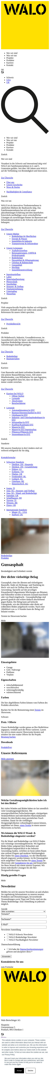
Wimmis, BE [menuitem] (11, 503)
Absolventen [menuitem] (17, 401)
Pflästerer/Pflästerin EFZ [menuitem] (22, 432)
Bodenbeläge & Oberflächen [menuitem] (24, 236)
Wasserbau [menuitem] (11, 294)
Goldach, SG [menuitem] (17, 479)
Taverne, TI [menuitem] (11, 500)
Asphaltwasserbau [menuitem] (19, 250)
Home (3, 1037)
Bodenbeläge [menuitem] (17, 258)
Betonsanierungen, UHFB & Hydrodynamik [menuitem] (24, 254)
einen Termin (25, 825)
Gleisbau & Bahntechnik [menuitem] (22, 262)
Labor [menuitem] (8, 277)
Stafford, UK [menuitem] (17, 515)
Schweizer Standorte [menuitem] (15, 462)
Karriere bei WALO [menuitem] (14, 393)
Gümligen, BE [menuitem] (18, 481)
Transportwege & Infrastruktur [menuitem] (25, 243)
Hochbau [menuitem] (15, 267)
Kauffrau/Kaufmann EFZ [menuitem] (22, 425)
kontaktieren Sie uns (24, 863)
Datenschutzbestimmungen (31, 949)
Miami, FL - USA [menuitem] (19, 512)
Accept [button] (19, 1071)
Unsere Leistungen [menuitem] (14, 248)
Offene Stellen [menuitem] (18, 396)
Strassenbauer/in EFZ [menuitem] (21, 434)
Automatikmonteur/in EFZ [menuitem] (23, 410)
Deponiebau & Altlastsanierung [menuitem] (25, 260)
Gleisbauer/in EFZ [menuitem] (20, 415)
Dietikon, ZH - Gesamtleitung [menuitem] (24, 467)
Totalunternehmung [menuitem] (14, 289)
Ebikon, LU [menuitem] (17, 469)
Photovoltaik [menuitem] (11, 282)
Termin (38, 710)
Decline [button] (30, 1071)
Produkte (5, 558)
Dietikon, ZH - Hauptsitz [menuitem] (22, 464)
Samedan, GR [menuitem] (12, 495)
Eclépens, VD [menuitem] (18, 472)
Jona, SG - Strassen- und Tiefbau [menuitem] (20, 491)
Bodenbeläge (6, 555)
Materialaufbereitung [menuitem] (15, 279)
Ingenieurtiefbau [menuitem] (13, 274)
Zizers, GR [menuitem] (11, 505)
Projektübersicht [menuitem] (13, 324)
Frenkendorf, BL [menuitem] (19, 476)
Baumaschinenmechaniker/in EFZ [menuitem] (26, 413)
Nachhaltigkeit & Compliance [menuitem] (19, 192)
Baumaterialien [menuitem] (12, 359)
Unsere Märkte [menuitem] (12, 234)
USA (8, 80)
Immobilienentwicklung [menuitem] (22, 270)
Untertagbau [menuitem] (11, 291)
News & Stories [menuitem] (13, 187)
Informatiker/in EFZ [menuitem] (20, 422)
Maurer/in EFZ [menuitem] (18, 427)
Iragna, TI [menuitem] (10, 488)
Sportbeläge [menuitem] (11, 284)
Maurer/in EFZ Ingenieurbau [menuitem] (24, 429)
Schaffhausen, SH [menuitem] (14, 498)
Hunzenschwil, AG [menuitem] (20, 484)
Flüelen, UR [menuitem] (17, 474)
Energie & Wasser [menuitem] (19, 239)
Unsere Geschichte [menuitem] (14, 185)
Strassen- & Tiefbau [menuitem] (14, 286)
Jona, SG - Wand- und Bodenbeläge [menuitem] (21, 493)
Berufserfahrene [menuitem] (18, 403)
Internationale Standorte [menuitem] (16, 510)
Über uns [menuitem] (10, 182)
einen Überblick (21, 856)
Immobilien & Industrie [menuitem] (22, 241)
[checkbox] (24, 937)
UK (7, 82)
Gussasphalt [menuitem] (17, 265)
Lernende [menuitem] (16, 398)
